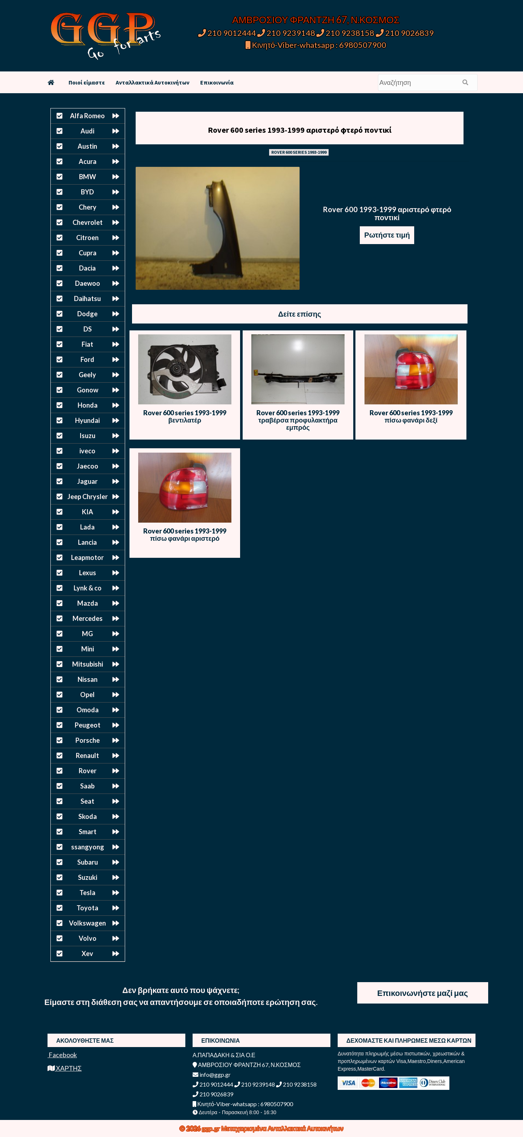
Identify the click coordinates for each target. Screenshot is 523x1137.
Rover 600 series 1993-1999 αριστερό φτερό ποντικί (299, 130)
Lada (87, 527)
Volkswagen (87, 923)
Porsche (87, 740)
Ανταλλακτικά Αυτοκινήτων (152, 82)
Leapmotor (87, 557)
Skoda (87, 816)
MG (87, 634)
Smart (87, 832)
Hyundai (87, 420)
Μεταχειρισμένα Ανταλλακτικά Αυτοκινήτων (282, 1128)
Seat (87, 801)
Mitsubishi (87, 664)
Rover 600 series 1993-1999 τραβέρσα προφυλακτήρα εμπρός (297, 420)
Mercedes (88, 618)
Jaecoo (87, 466)
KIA (87, 512)
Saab (87, 786)
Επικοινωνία (217, 82)
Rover (87, 771)
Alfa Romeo (87, 116)
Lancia (87, 542)
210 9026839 (405, 33)
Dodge (87, 314)
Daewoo (87, 283)
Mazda (87, 603)
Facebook (62, 1055)
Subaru (87, 862)
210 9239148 (286, 33)
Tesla (87, 893)
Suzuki (87, 877)
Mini (87, 649)
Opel (87, 695)
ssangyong (87, 847)
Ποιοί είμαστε (87, 82)
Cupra (87, 253)
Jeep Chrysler (87, 496)
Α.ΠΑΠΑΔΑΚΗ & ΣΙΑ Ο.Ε (224, 1054)
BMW (87, 177)
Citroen (87, 238)
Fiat (87, 344)
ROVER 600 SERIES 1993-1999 (298, 152)
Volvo (87, 938)
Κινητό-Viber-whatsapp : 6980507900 (316, 45)
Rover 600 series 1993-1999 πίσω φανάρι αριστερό (184, 534)
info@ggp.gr (212, 1074)
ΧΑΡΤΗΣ (65, 1068)
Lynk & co (88, 588)
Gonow (87, 390)
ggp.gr (211, 1128)
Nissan (88, 679)
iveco (87, 451)
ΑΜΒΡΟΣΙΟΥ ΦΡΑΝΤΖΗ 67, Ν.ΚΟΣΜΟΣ (315, 19)
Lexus (87, 573)
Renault (87, 755)
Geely (87, 375)
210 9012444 (227, 33)
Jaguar (87, 481)
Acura (87, 161)
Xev (87, 953)
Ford (87, 359)
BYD (87, 192)
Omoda (88, 710)
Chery (87, 207)
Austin (87, 146)
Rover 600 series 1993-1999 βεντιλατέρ (184, 416)
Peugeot (87, 725)
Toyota (87, 908)
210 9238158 (346, 33)
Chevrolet (88, 222)
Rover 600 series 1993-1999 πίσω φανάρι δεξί (411, 416)
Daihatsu (87, 298)
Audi (87, 131)
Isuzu (87, 436)
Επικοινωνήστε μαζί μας (422, 993)
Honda (88, 405)
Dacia (87, 268)
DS (87, 329)
